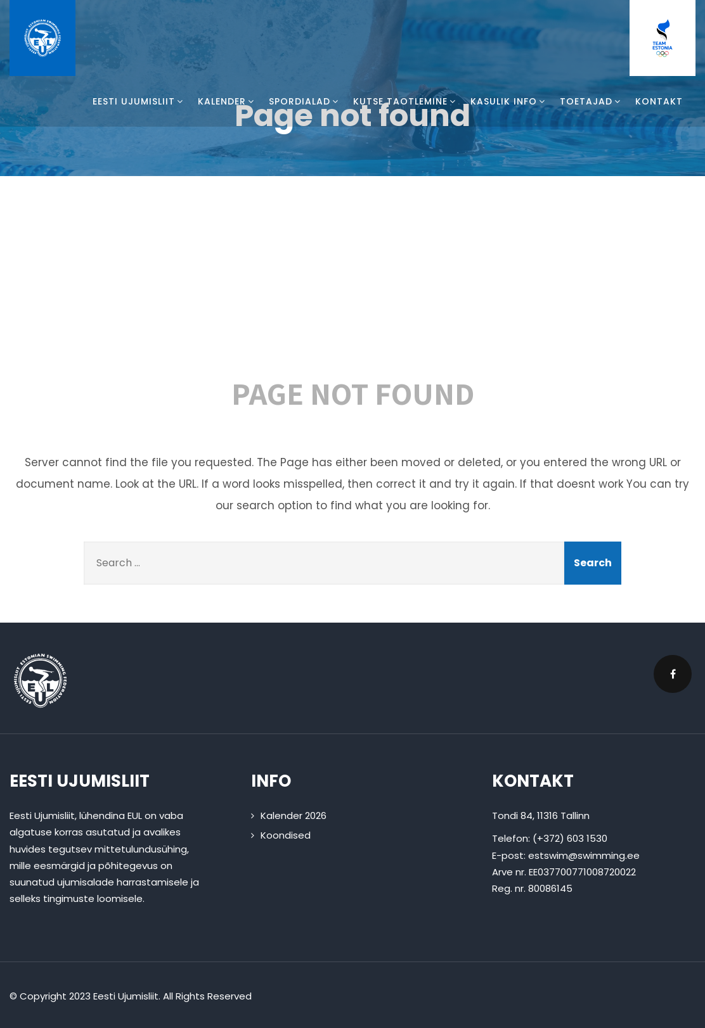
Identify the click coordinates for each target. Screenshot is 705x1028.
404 (352, 284)
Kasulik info (508, 101)
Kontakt (659, 101)
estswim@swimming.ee (584, 855)
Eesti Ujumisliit (139, 101)
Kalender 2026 (294, 815)
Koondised (286, 835)
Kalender (227, 101)
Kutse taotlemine (405, 101)
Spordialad (304, 101)
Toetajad (591, 101)
